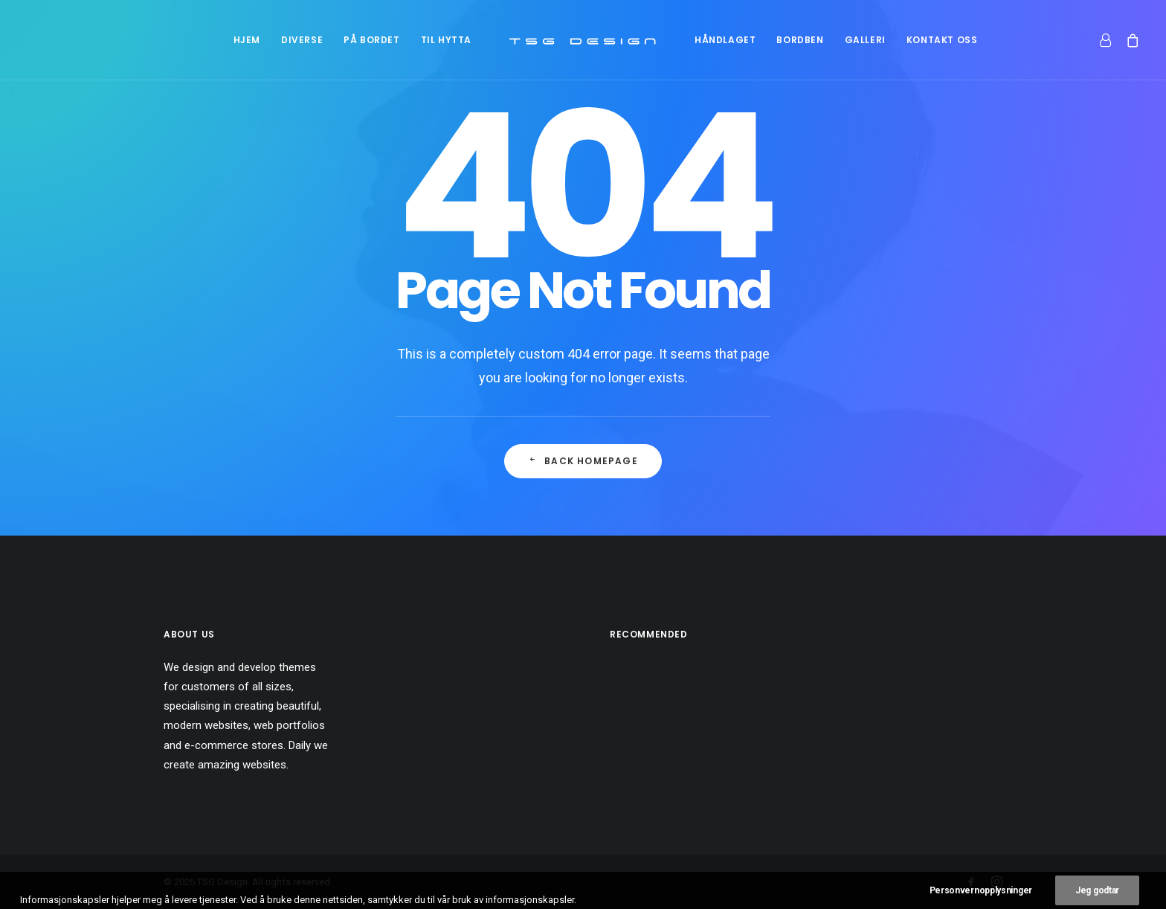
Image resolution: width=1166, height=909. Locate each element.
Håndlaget (725, 39)
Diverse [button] (302, 39)
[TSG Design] (583, 40)
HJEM (246, 39)
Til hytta (446, 39)
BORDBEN (799, 39)
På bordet (371, 39)
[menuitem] (247, 40)
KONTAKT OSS (942, 39)
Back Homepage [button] (583, 460)
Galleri (865, 39)
